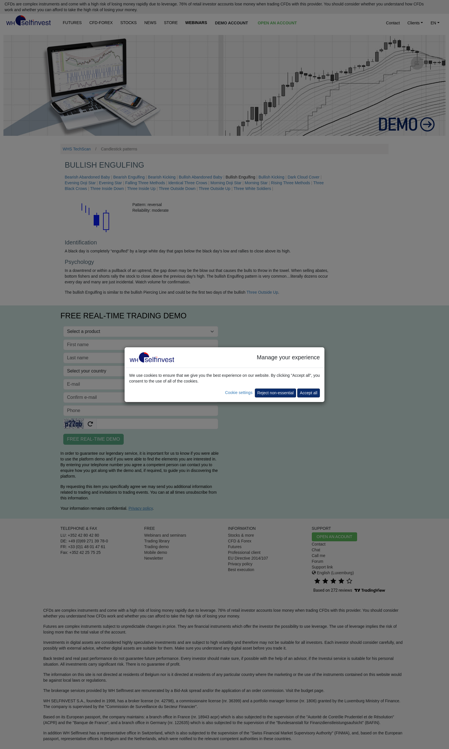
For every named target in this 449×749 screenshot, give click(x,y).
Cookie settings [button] (239, 392)
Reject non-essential (275, 393)
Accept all (308, 393)
